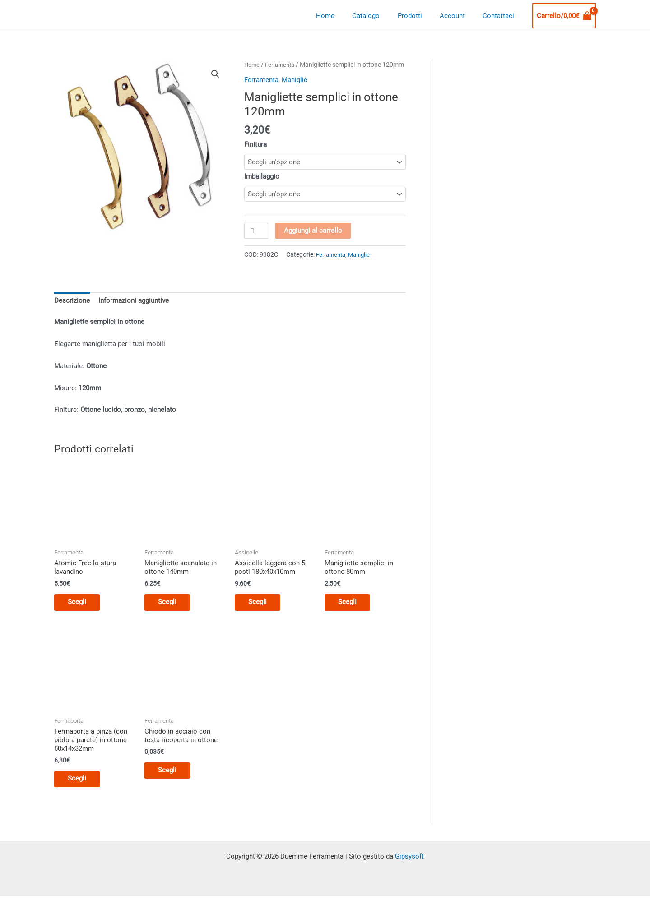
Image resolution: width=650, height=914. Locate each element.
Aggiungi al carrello (313, 243)
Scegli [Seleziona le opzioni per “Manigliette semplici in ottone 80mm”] (352, 617)
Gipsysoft (409, 874)
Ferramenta (282, 64)
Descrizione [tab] (72, 313)
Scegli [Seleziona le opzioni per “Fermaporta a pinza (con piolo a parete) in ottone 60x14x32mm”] (81, 796)
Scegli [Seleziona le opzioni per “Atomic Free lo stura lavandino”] (81, 617)
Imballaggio (261, 188)
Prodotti (420, 16)
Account (458, 16)
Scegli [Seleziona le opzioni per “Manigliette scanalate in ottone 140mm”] (171, 617)
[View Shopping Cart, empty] (564, 16)
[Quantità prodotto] (256, 243)
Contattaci (500, 16)
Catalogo (381, 16)
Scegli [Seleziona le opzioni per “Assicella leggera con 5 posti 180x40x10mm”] (262, 617)
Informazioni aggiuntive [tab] (133, 313)
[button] (215, 74)
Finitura (255, 155)
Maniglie (294, 91)
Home (344, 16)
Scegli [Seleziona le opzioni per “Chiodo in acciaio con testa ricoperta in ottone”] (171, 787)
